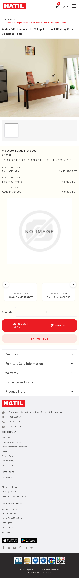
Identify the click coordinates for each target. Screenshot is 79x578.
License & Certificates (12, 442)
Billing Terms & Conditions (14, 496)
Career (5, 451)
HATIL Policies (8, 465)
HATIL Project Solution (12, 518)
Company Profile (9, 509)
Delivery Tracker (9, 491)
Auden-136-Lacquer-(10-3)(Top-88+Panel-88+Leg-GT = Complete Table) (36, 22)
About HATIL (7, 437)
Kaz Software (45, 572)
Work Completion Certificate (14, 446)
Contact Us (7, 477)
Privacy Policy (8, 456)
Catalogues (7, 522)
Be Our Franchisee (10, 513)
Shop (4, 19)
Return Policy (8, 460)
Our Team (6, 532)
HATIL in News (8, 527)
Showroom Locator (10, 487)
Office (12, 19)
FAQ (3, 482)
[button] (73, 6)
